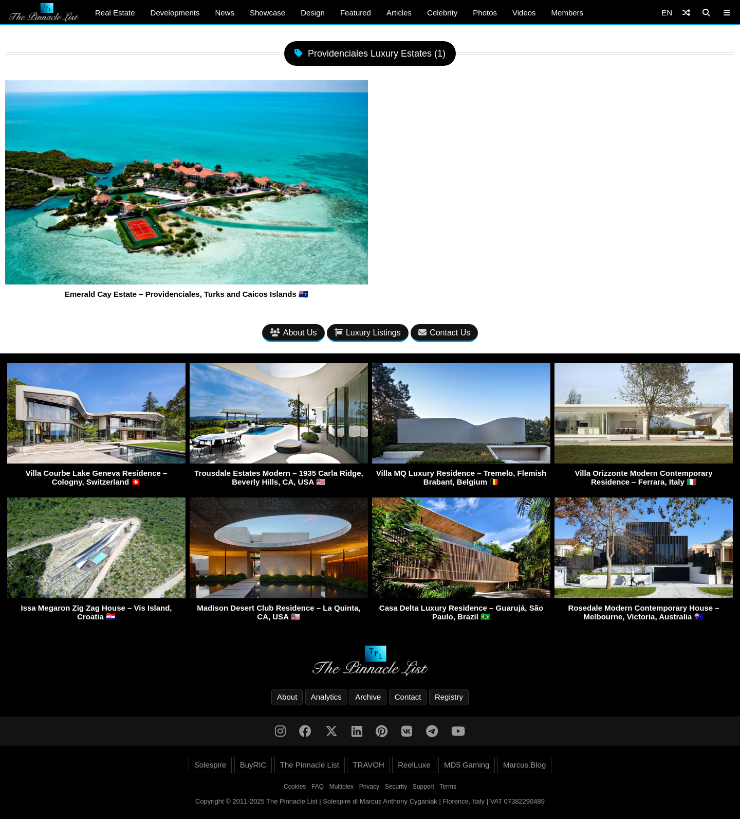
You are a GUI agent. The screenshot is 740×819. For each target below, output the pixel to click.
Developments (175, 12)
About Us (293, 332)
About (287, 696)
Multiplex (341, 786)
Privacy (369, 786)
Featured (355, 12)
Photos (485, 12)
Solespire (210, 764)
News (224, 12)
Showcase (267, 12)
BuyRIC (253, 764)
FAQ (317, 786)
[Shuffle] (686, 12)
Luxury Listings (368, 332)
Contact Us (444, 332)
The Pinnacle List (309, 764)
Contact (408, 696)
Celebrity (442, 12)
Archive (368, 696)
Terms (447, 786)
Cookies (295, 786)
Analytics (326, 696)
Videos (524, 12)
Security (396, 786)
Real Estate (115, 12)
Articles (399, 12)
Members (567, 12)
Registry (449, 696)
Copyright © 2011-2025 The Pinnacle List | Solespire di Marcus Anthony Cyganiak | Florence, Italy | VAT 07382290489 (370, 801)
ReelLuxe (414, 764)
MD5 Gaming (466, 764)
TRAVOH (368, 764)
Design (313, 12)
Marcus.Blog (524, 764)
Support (423, 786)
